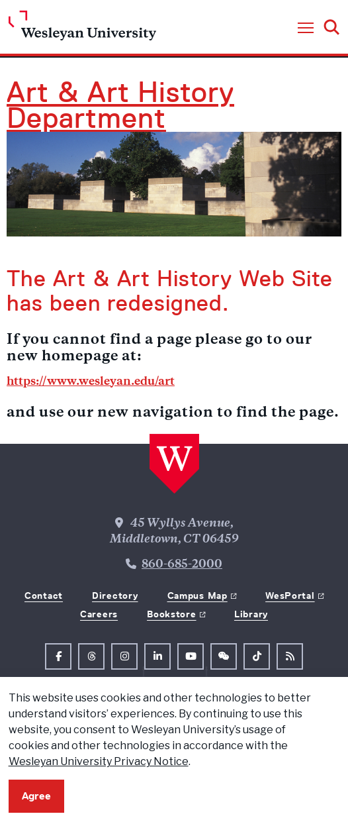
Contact (43, 595)
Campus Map (197, 595)
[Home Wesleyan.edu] (82, 29)
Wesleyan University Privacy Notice (99, 761)
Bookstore (171, 614)
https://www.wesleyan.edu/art (91, 382)
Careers (99, 614)
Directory (115, 595)
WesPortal (289, 595)
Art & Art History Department (120, 105)
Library (251, 614)
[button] (306, 28)
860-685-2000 (182, 565)
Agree (36, 796)
